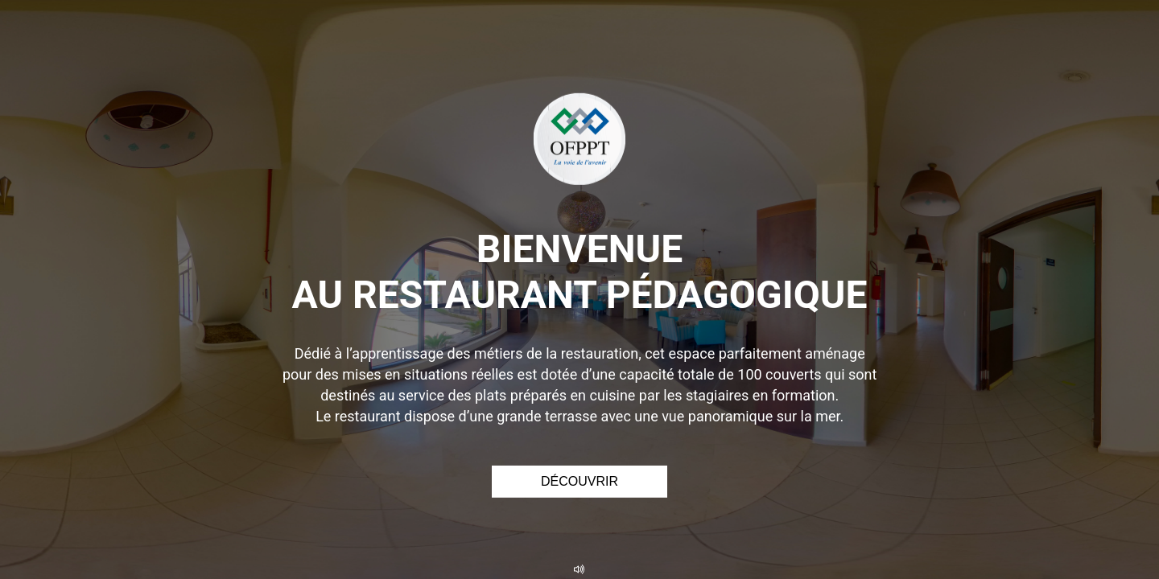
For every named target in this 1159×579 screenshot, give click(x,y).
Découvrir (579, 481)
